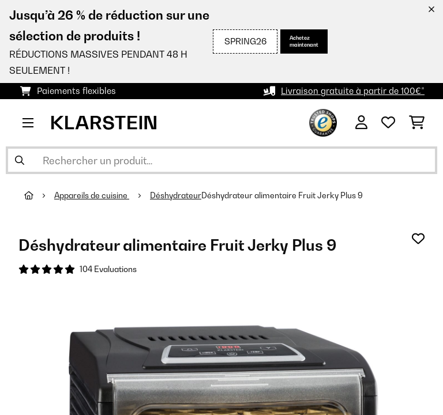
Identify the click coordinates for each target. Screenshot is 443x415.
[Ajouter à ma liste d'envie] (418, 238)
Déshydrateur (175, 195)
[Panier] (417, 122)
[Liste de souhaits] (388, 122)
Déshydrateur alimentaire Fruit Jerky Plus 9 (282, 195)
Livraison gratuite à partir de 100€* (353, 91)
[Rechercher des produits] (221, 160)
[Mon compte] (361, 122)
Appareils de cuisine (91, 195)
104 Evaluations (108, 269)
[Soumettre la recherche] (19, 160)
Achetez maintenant (304, 41)
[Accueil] (39, 195)
